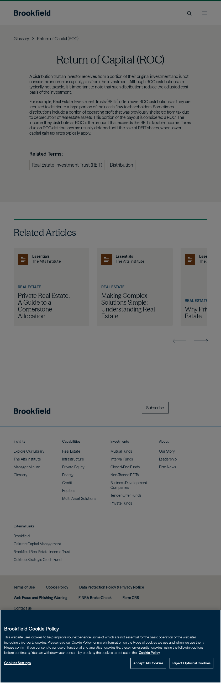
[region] (110, 646)
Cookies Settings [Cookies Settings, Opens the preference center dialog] (17, 663)
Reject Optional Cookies (191, 663)
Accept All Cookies (148, 663)
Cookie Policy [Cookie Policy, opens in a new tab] (149, 652)
